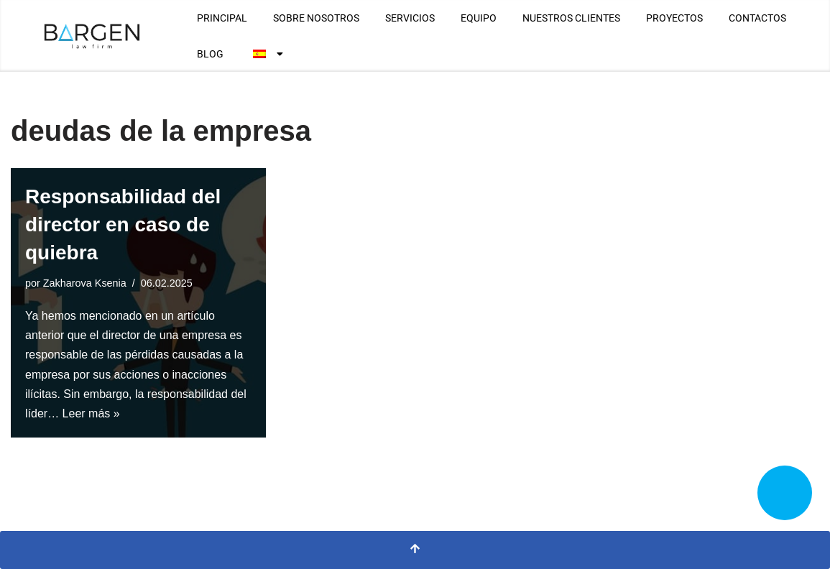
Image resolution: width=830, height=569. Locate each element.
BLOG (210, 54)
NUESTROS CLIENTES (571, 18)
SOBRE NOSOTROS (316, 18)
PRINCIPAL (222, 18)
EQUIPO (479, 18)
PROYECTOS (674, 18)
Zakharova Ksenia (84, 283)
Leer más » (91, 413)
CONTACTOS (757, 18)
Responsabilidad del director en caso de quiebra (123, 224)
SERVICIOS (410, 18)
